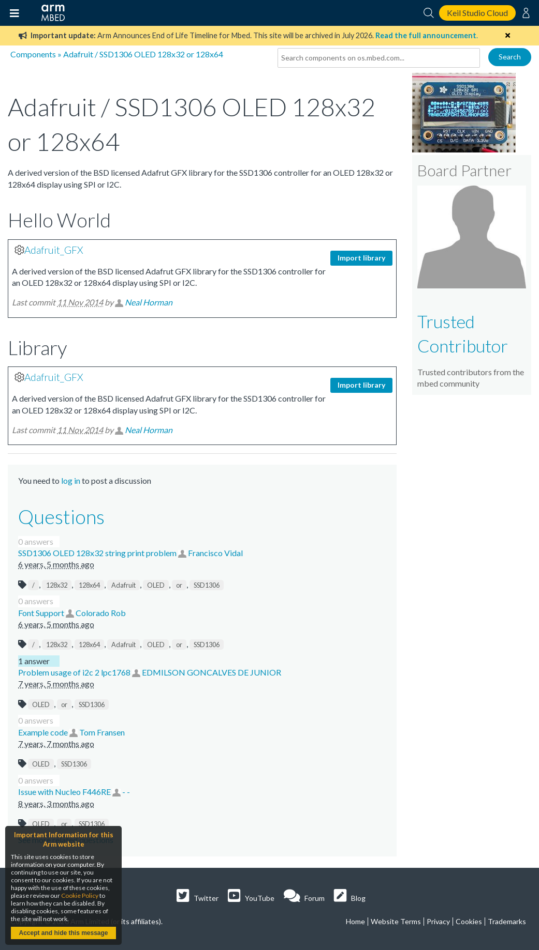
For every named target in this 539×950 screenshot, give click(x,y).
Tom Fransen (102, 732)
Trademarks (507, 921)
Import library (361, 257)
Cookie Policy (79, 895)
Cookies (469, 921)
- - (126, 791)
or (179, 585)
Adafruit (123, 585)
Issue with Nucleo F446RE (65, 791)
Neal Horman (148, 302)
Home (355, 921)
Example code (43, 732)
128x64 (89, 585)
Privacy (438, 921)
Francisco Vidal (215, 553)
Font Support (42, 613)
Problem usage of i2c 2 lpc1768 (75, 672)
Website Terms (396, 921)
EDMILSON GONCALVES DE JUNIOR (211, 672)
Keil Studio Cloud (477, 13)
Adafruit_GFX (53, 250)
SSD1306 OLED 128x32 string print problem (98, 553)
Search (510, 56)
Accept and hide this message (63, 933)
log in (70, 480)
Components (33, 54)
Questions (61, 516)
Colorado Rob (101, 613)
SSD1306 (207, 585)
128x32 (56, 585)
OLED (156, 585)
